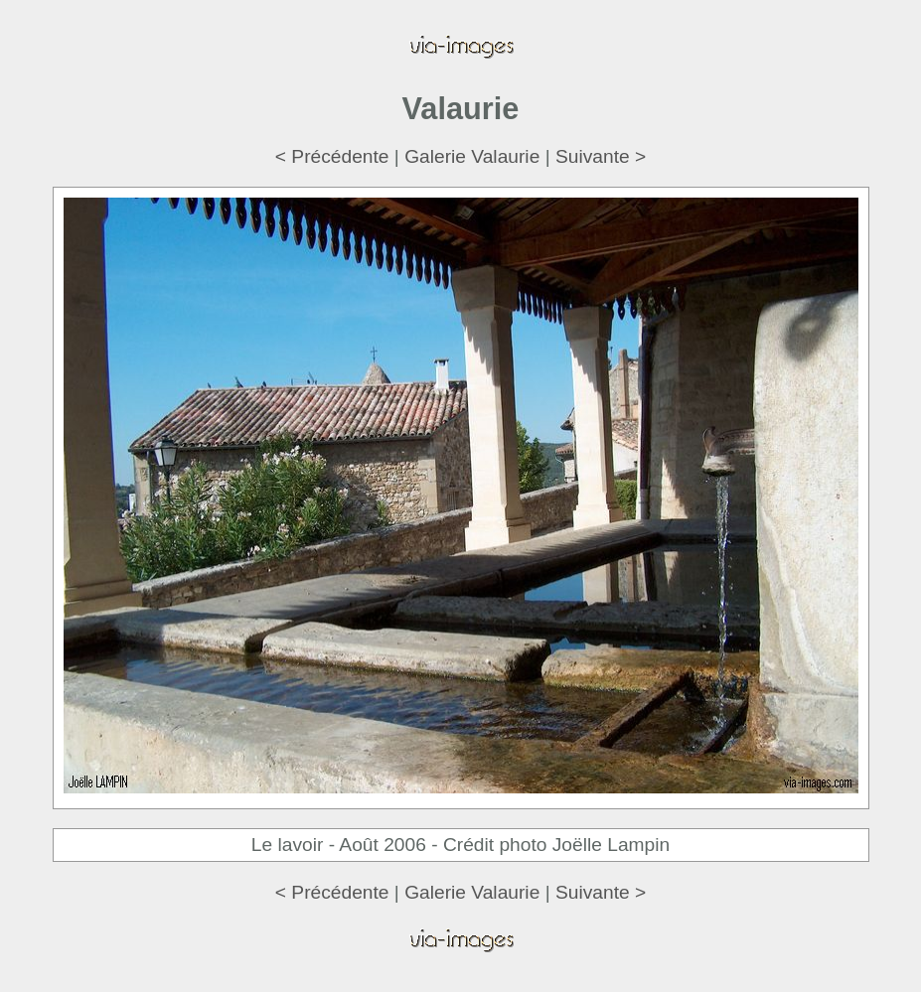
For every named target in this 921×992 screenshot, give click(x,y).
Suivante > (600, 156)
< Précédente (332, 156)
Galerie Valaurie (471, 156)
